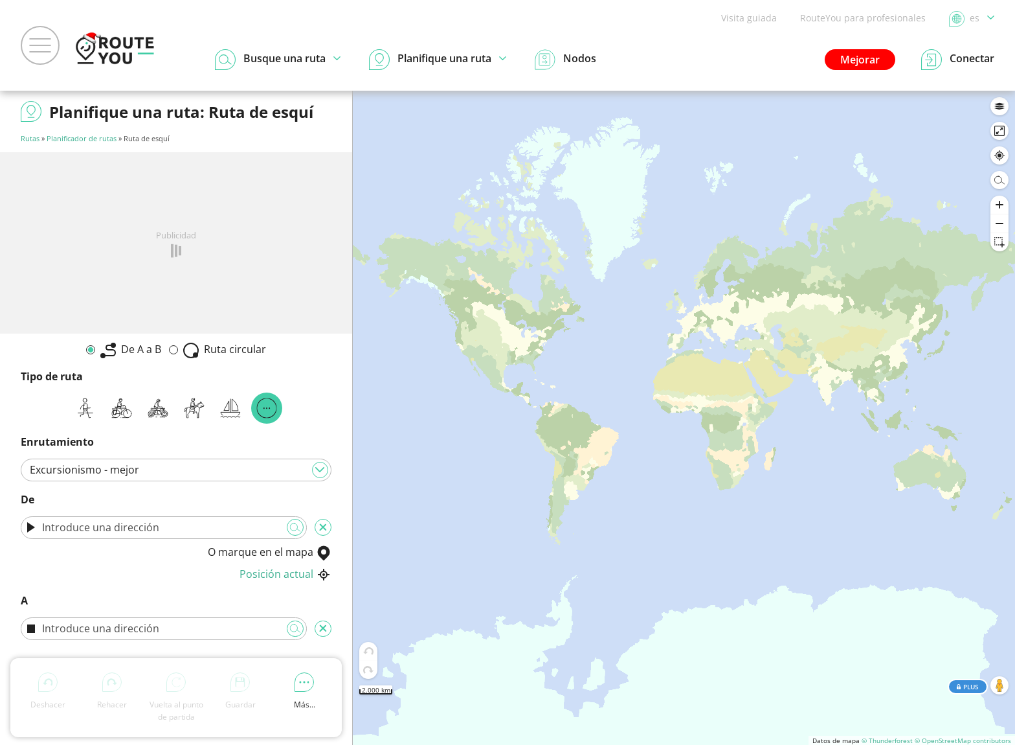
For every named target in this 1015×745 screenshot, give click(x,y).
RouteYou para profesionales (863, 18)
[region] (684, 418)
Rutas (30, 138)
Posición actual (285, 574)
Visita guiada (749, 18)
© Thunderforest (887, 740)
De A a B (130, 350)
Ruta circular (224, 350)
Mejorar (860, 59)
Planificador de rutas (82, 138)
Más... (304, 691)
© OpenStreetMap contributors (963, 740)
